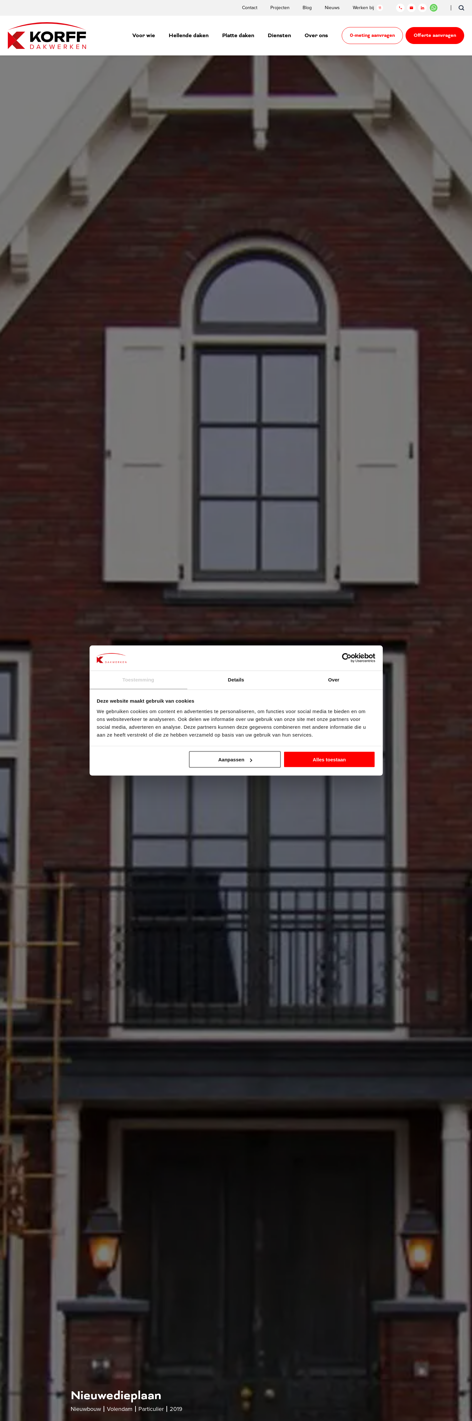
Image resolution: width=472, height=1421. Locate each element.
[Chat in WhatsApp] (433, 8)
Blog (307, 7)
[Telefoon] (400, 8)
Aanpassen (235, 759)
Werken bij (368, 7)
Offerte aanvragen (435, 35)
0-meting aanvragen (372, 35)
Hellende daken (188, 35)
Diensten (279, 35)
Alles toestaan (329, 759)
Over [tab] (333, 679)
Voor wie (143, 35)
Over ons (316, 35)
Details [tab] (236, 679)
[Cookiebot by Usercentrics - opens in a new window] (346, 658)
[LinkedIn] (422, 8)
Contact (249, 7)
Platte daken (238, 35)
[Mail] (411, 8)
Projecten (280, 7)
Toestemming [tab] (138, 679)
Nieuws (332, 7)
